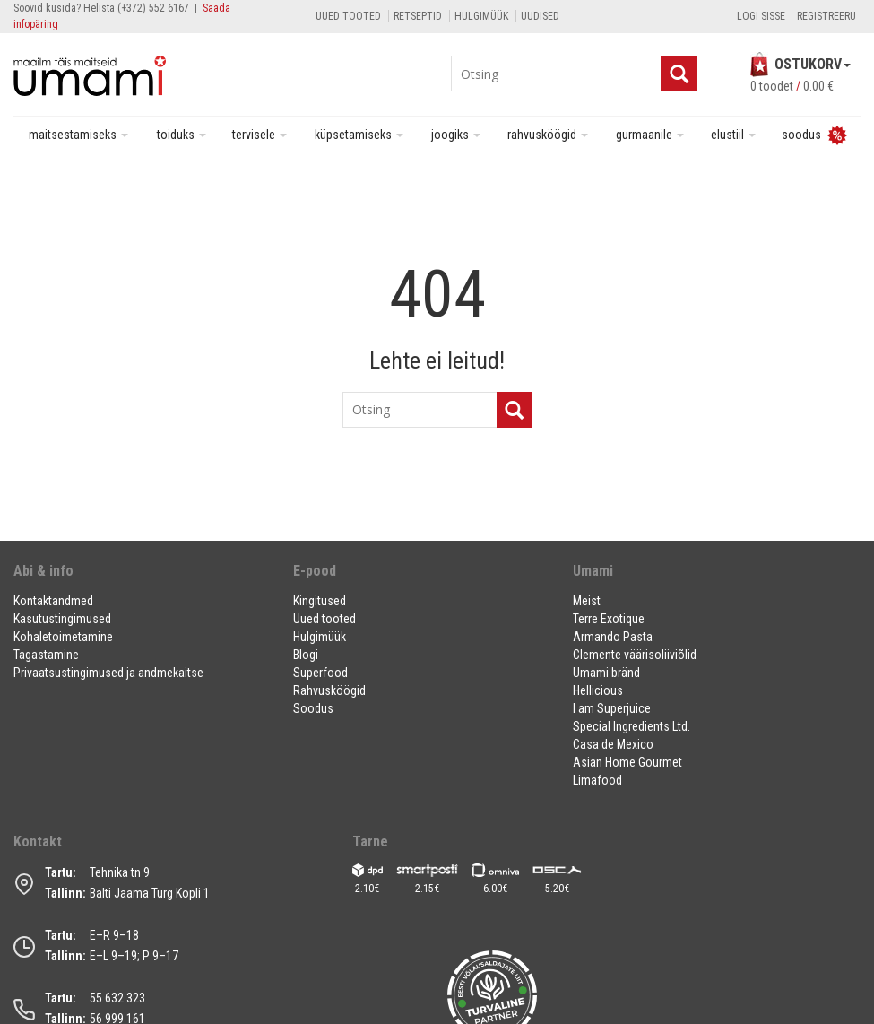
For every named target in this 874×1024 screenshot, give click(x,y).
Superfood (320, 672)
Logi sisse (761, 16)
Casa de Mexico (613, 744)
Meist (587, 601)
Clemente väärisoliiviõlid (635, 654)
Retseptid (418, 16)
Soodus (313, 708)
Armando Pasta (613, 636)
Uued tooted (348, 16)
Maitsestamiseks (78, 134)
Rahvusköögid (547, 134)
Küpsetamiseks (359, 134)
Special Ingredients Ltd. (631, 726)
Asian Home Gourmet (627, 762)
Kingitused (319, 601)
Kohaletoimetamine (63, 636)
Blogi (305, 654)
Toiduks (181, 134)
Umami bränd (606, 672)
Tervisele (259, 134)
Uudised (540, 16)
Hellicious (598, 690)
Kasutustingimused (62, 619)
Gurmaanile (650, 134)
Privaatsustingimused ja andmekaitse (108, 672)
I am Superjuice (612, 708)
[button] (142, 578)
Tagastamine (46, 654)
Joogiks (455, 134)
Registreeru (826, 16)
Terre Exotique (609, 619)
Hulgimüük (481, 16)
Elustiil (733, 134)
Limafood (597, 780)
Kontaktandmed (53, 601)
